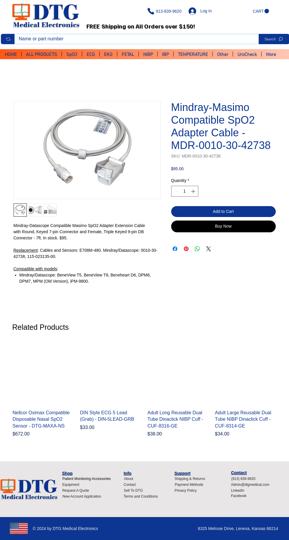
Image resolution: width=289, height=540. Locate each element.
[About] (129, 479)
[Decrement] (175, 191)
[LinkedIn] (240, 490)
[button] (261, 11)
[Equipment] (71, 485)
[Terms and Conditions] (142, 496)
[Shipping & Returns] (190, 479)
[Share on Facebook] (175, 248)
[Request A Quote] (76, 490)
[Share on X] (208, 248)
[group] (144, 394)
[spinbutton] (184, 191)
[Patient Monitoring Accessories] (86, 479)
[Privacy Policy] (187, 490)
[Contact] (130, 485)
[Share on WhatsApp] (197, 248)
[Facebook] (240, 496)
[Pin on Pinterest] (186, 248)
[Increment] (193, 191)
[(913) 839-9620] (245, 479)
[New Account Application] (82, 496)
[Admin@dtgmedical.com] (252, 485)
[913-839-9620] (165, 11)
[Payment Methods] (189, 485)
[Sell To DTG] (133, 490)
